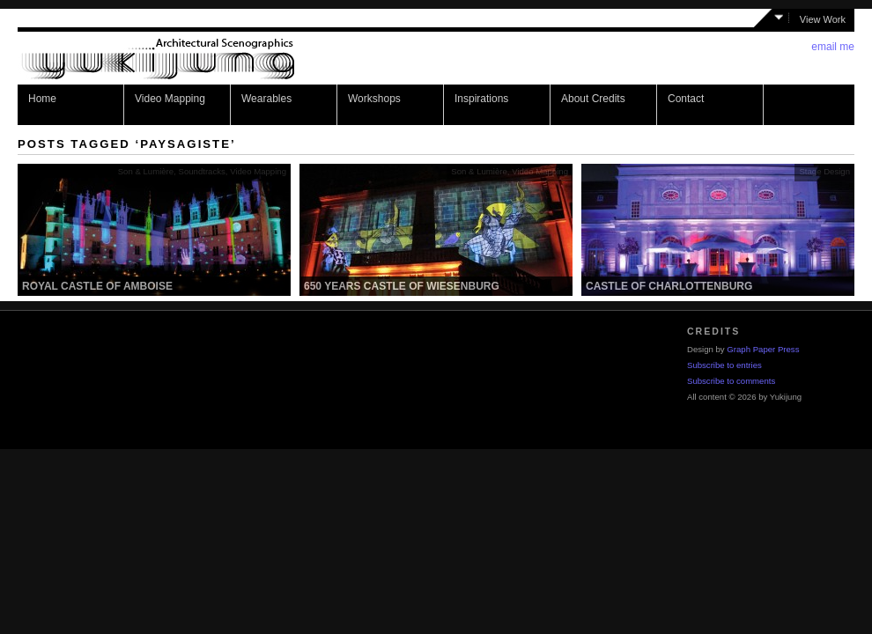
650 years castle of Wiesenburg (401, 286)
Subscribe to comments (731, 381)
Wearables (266, 98)
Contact (686, 98)
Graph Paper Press (763, 349)
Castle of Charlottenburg (669, 286)
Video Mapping (170, 98)
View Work (823, 19)
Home (42, 98)
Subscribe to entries (724, 365)
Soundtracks (201, 171)
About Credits (593, 98)
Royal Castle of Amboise (97, 286)
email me (832, 47)
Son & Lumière (146, 171)
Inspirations (481, 98)
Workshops (374, 98)
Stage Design (824, 171)
